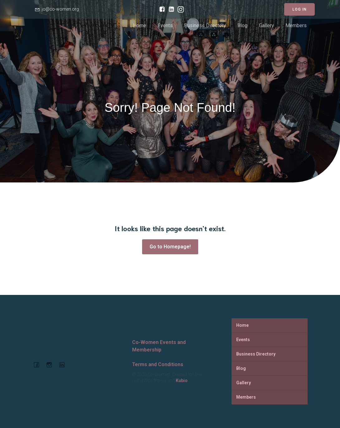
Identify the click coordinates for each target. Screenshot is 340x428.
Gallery (266, 25)
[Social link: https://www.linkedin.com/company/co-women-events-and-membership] (64, 365)
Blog (242, 25)
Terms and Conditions (157, 364)
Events (165, 25)
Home (139, 25)
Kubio (182, 380)
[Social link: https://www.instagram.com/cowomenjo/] (179, 9)
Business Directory (205, 25)
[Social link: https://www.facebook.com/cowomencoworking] (160, 9)
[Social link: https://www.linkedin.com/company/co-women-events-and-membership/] (170, 9)
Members (296, 25)
